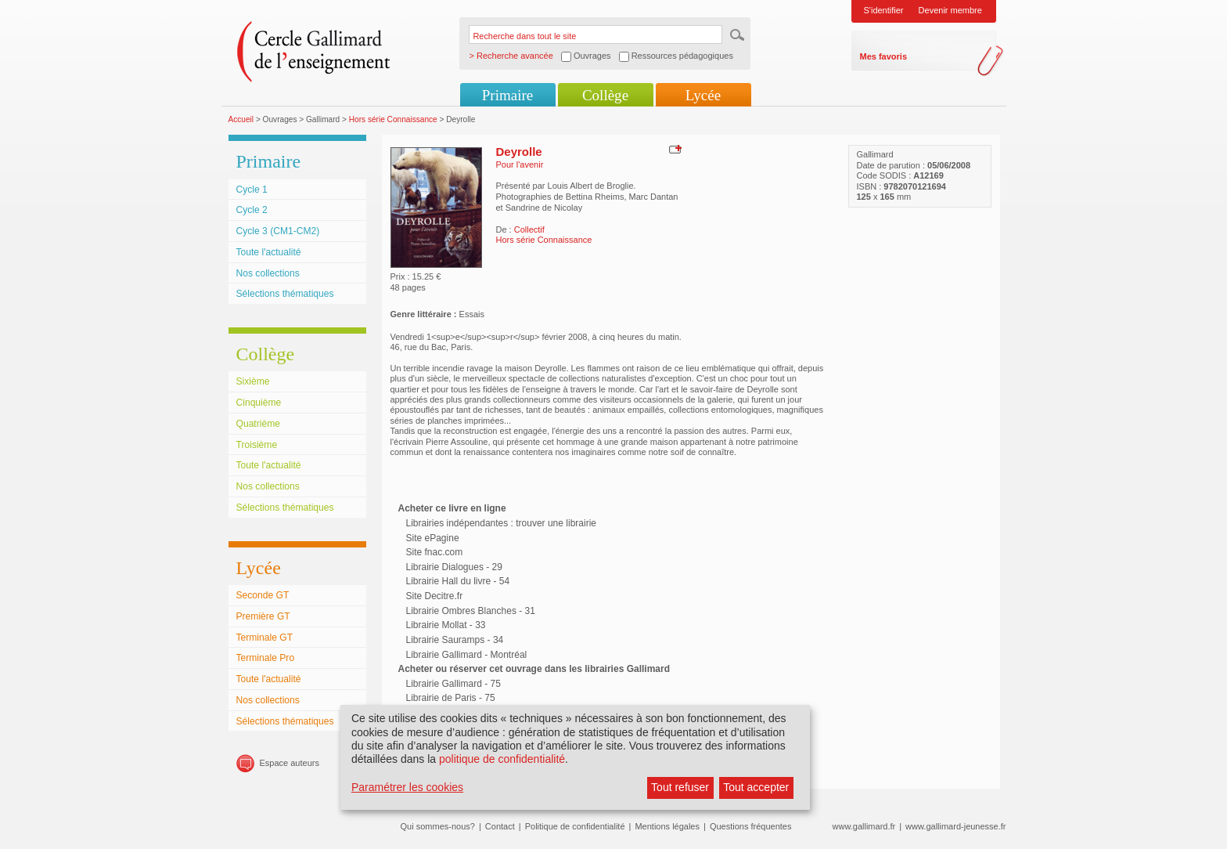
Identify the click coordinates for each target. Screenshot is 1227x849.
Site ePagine (432, 538)
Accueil (241, 119)
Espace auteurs (289, 763)
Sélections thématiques (285, 293)
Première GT (263, 616)
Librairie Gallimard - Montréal (466, 654)
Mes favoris (884, 56)
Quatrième (258, 423)
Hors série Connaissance (393, 119)
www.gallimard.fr (864, 826)
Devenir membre (950, 10)
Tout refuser (680, 787)
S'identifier (884, 10)
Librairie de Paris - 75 (450, 697)
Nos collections (268, 273)
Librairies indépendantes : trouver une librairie (501, 523)
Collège (605, 95)
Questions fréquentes (751, 826)
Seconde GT (263, 595)
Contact (500, 826)
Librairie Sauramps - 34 (455, 639)
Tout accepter (756, 787)
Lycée (703, 95)
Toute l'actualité (268, 252)
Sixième (253, 381)
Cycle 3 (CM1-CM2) (278, 231)
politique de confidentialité (502, 759)
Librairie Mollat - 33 (446, 625)
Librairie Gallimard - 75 (453, 683)
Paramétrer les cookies (407, 787)
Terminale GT (264, 637)
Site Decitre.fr (434, 596)
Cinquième (259, 402)
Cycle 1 (252, 189)
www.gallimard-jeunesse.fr (955, 826)
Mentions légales (667, 826)
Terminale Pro (265, 657)
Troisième (257, 444)
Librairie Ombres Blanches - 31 (470, 610)
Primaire (507, 95)
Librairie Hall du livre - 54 (458, 581)
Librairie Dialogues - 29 (454, 567)
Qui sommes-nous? (438, 826)
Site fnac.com (434, 552)
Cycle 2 (252, 209)
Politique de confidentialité (575, 826)
